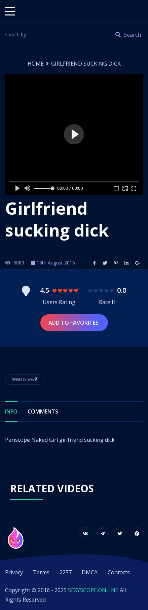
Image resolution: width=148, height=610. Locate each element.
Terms (41, 572)
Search (128, 34)
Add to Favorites (74, 322)
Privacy (14, 572)
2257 (66, 572)
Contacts (119, 572)
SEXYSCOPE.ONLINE (93, 590)
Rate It (107, 302)
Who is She (24, 379)
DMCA (90, 572)
